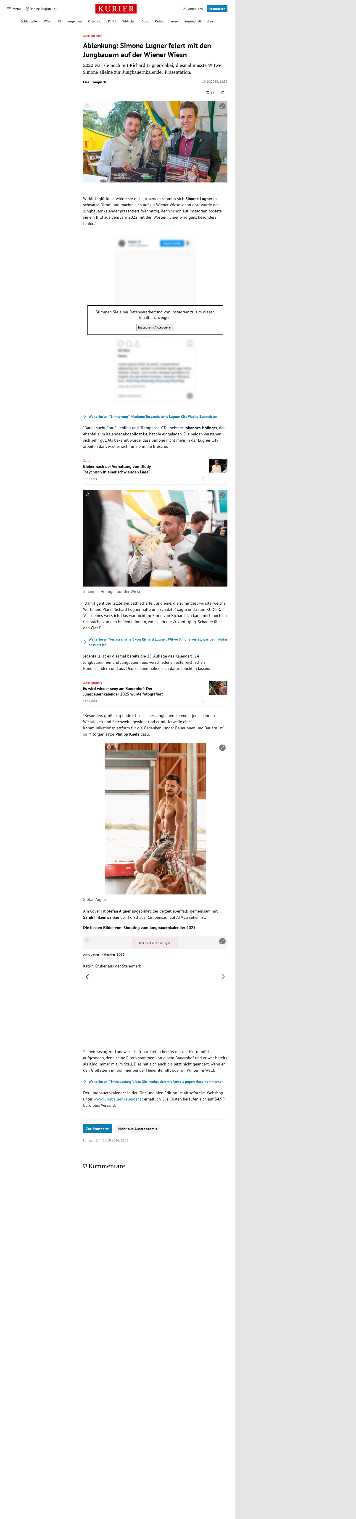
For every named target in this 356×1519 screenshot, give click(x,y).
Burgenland (74, 21)
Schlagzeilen (30, 21)
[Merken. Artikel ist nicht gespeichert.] (222, 93)
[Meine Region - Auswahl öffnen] (55, 8)
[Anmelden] (193, 9)
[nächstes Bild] (223, 977)
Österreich (95, 21)
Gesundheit (193, 21)
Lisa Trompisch (94, 82)
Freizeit (174, 21)
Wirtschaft (129, 21)
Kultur (159, 21)
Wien (47, 21)
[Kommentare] (209, 93)
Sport (146, 21)
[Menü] (14, 8)
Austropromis (92, 36)
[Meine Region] (38, 8)
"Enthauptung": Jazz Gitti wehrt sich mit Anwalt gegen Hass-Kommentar (153, 1081)
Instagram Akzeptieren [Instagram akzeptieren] (155, 327)
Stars (210, 21)
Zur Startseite (97, 1128)
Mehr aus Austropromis (137, 1128)
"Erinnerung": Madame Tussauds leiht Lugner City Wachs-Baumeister (150, 416)
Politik (112, 21)
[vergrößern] (222, 106)
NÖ (59, 21)
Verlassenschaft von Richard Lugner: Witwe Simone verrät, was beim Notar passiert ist (155, 642)
